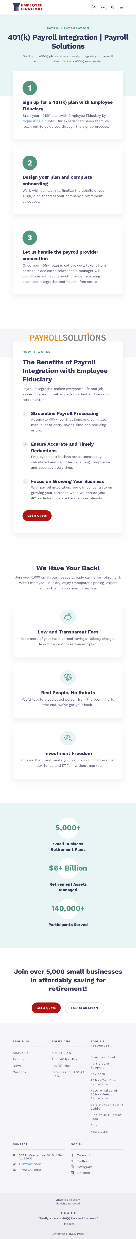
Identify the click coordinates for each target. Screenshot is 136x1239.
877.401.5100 (31, 1164)
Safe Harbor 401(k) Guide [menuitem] (106, 1106)
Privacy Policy (76, 1233)
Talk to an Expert (84, 1008)
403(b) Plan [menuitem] (61, 1065)
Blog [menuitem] (94, 1125)
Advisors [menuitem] (97, 1074)
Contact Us (58, 1233)
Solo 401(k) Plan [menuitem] (66, 1059)
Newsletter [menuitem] (99, 1131)
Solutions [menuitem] (61, 1041)
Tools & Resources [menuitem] (100, 1043)
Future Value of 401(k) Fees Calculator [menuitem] (103, 1094)
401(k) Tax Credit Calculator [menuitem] (105, 1082)
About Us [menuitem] (21, 1041)
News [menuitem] (17, 1065)
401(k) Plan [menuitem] (61, 1053)
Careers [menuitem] (19, 1072)
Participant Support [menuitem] (99, 1065)
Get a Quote (37, 515)
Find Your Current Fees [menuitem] (106, 1117)
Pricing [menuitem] (19, 1059)
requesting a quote (38, 121)
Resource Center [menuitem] (104, 1057)
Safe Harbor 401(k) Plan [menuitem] (68, 1074)
